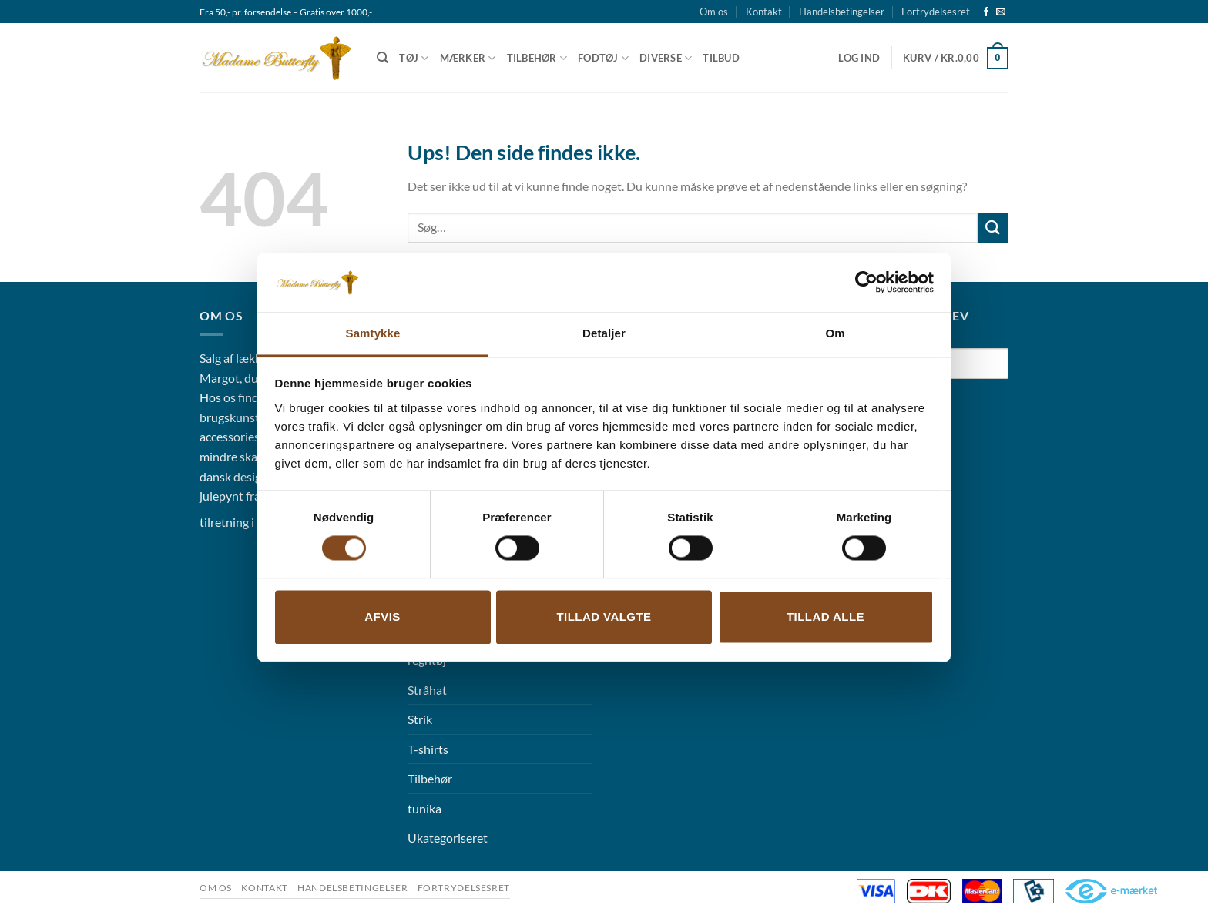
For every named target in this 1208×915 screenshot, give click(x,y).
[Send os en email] (1000, 12)
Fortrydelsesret (935, 11)
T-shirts (428, 749)
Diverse (665, 58)
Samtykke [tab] (373, 333)
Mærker (468, 58)
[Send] (993, 228)
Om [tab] (834, 333)
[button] (859, 57)
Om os (714, 11)
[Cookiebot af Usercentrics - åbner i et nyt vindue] (866, 282)
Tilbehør (537, 58)
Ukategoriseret (448, 837)
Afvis (382, 616)
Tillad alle (825, 616)
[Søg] (382, 57)
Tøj (413, 58)
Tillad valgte (603, 616)
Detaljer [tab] (604, 333)
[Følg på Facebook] (986, 12)
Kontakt (764, 11)
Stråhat (427, 689)
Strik (420, 719)
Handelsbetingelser (841, 11)
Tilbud (721, 58)
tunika (424, 808)
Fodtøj (603, 58)
